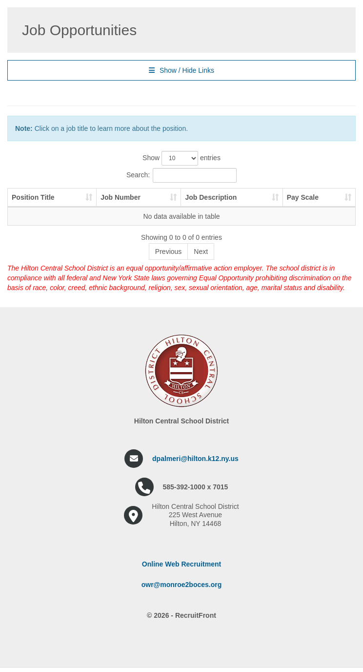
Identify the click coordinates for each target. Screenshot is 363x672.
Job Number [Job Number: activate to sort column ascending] (121, 197)
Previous (168, 251)
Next (201, 251)
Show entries (181, 158)
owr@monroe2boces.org (181, 584)
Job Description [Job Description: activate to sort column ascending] (211, 197)
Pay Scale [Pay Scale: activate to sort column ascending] (303, 197)
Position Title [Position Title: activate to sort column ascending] (33, 197)
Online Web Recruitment (181, 564)
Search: (181, 175)
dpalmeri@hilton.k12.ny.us (195, 458)
